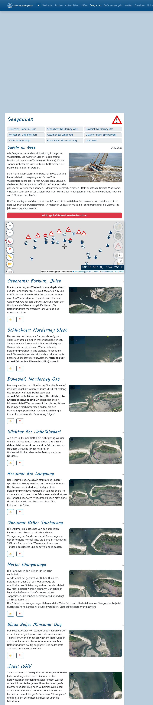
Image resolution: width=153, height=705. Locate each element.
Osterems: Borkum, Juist (22, 129)
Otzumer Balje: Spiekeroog (100, 134)
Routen (59, 5)
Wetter (128, 5)
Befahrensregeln (113, 5)
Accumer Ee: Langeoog (60, 134)
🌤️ (10, 319)
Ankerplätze (71, 5)
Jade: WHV (91, 140)
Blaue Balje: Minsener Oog (62, 140)
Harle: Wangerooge (19, 140)
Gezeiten (140, 5)
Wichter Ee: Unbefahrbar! (23, 134)
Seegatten (95, 5)
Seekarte (47, 5)
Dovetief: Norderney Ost (99, 129)
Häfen (84, 5)
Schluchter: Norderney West (62, 129)
